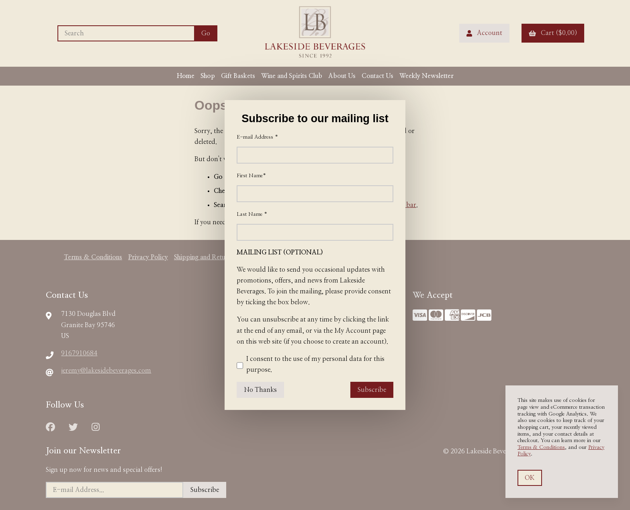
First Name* (251, 175)
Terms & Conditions (541, 447)
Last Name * (252, 214)
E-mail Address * (257, 137)
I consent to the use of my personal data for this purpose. (311, 366)
